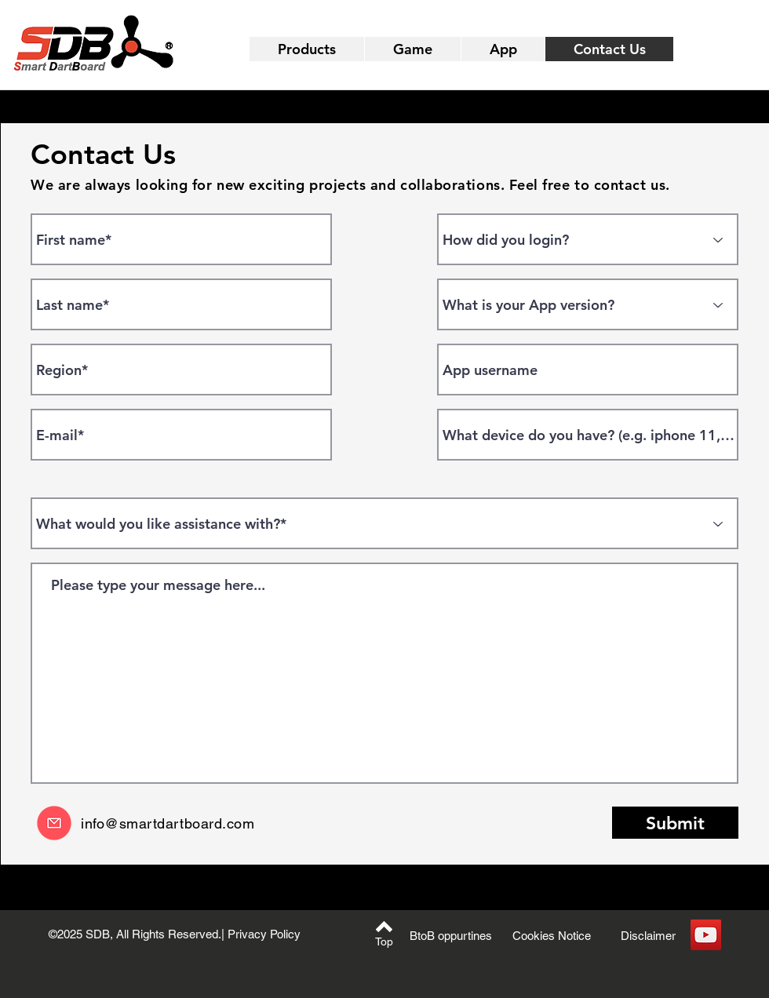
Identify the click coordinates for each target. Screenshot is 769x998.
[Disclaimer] (648, 936)
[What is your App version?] (587, 304)
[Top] (384, 942)
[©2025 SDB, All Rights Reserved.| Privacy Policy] (174, 934)
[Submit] (675, 823)
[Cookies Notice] (551, 936)
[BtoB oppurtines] (451, 936)
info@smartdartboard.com (167, 823)
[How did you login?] (587, 239)
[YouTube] (706, 935)
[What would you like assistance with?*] (384, 523)
